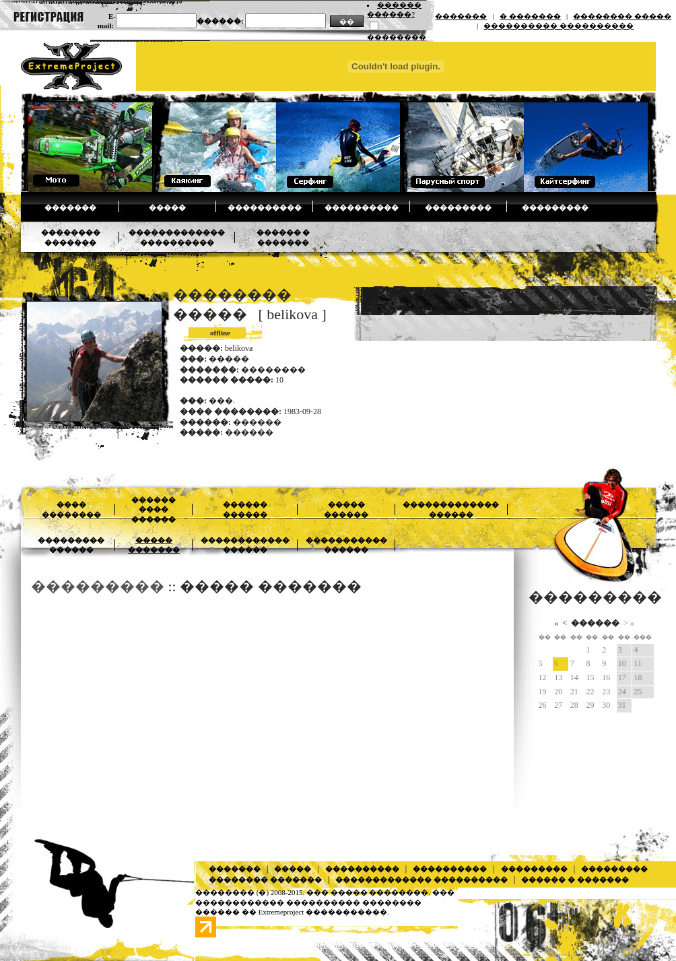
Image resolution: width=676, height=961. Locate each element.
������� (461, 16)
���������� (265, 207)
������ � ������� (575, 879)
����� (167, 207)
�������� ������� (265, 879)
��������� (458, 207)
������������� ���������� (421, 879)
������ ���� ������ (153, 509)
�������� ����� (622, 16)
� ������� (530, 16)
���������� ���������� (558, 26)
